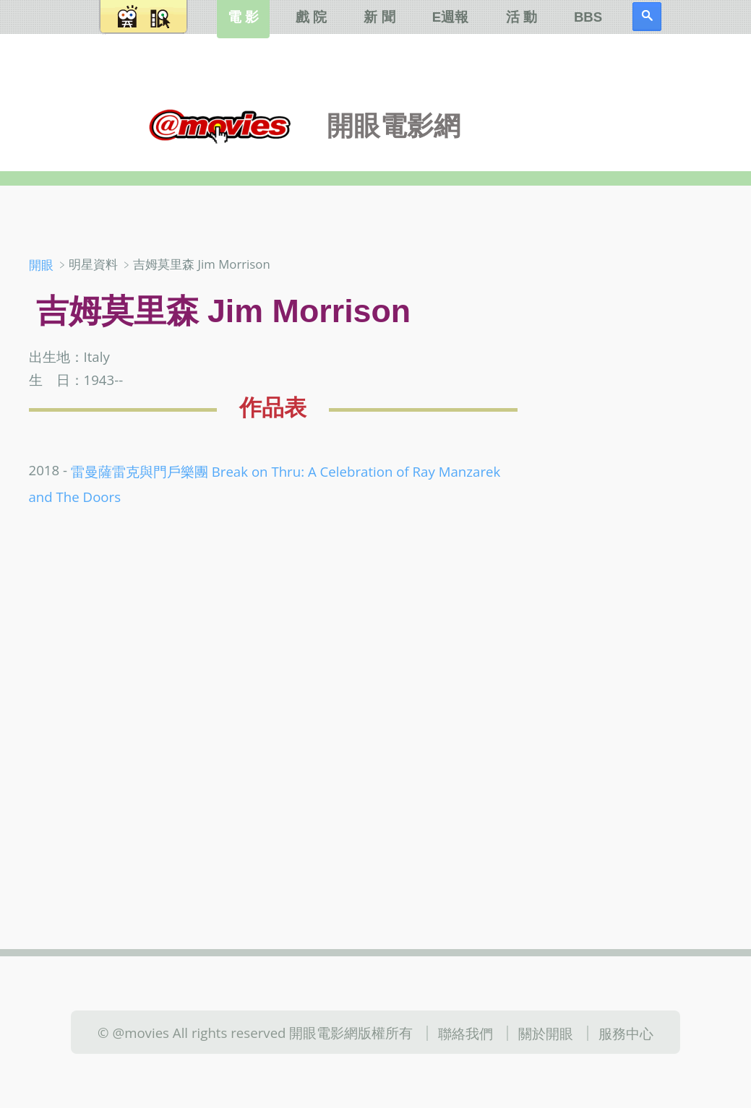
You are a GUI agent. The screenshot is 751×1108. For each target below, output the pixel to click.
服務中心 (625, 1033)
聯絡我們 (465, 1033)
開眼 (41, 264)
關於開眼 (545, 1033)
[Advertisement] (642, 483)
